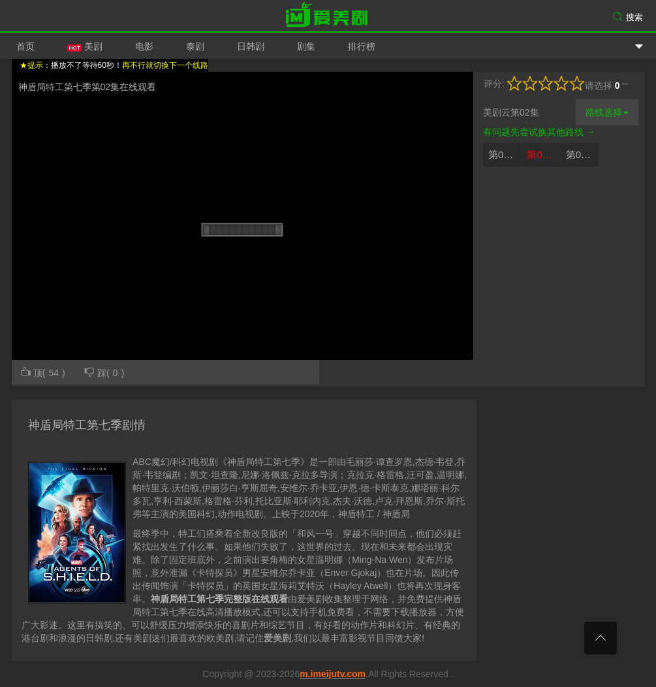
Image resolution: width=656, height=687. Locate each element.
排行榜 (361, 46)
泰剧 (195, 46)
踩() (104, 372)
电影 (144, 46)
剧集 (306, 46)
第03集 (581, 154)
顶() (42, 372)
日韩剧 (250, 46)
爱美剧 (328, 16)
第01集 (503, 154)
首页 (25, 46)
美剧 (84, 46)
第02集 (542, 154)
